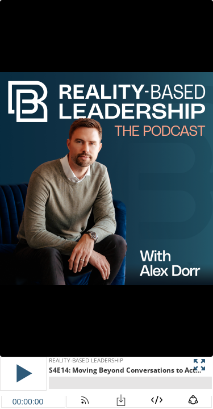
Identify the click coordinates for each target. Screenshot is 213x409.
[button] (23, 373)
